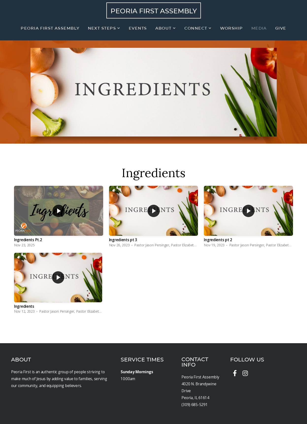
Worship (231, 28)
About (165, 28)
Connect (198, 28)
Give (280, 28)
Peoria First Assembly (154, 11)
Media (259, 28)
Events (138, 28)
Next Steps (104, 28)
